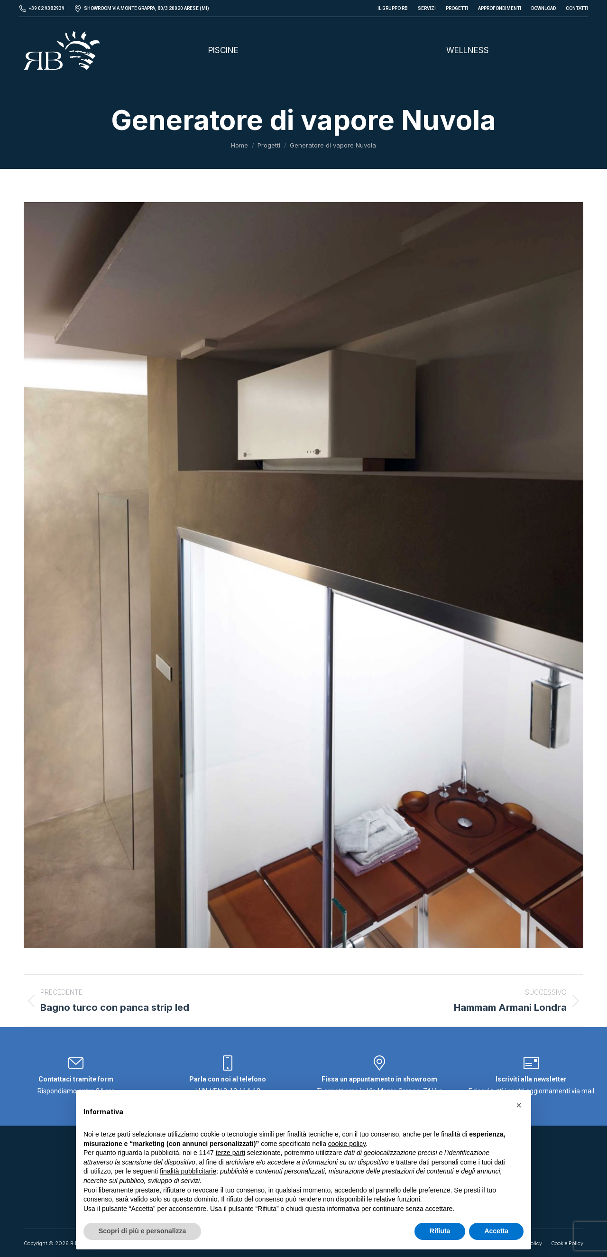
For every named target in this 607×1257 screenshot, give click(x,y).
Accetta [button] (496, 1231)
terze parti (230, 1152)
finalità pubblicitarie (188, 1171)
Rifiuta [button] (440, 1231)
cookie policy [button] (347, 1143)
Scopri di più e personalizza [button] (142, 1231)
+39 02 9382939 (46, 8)
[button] (518, 1105)
